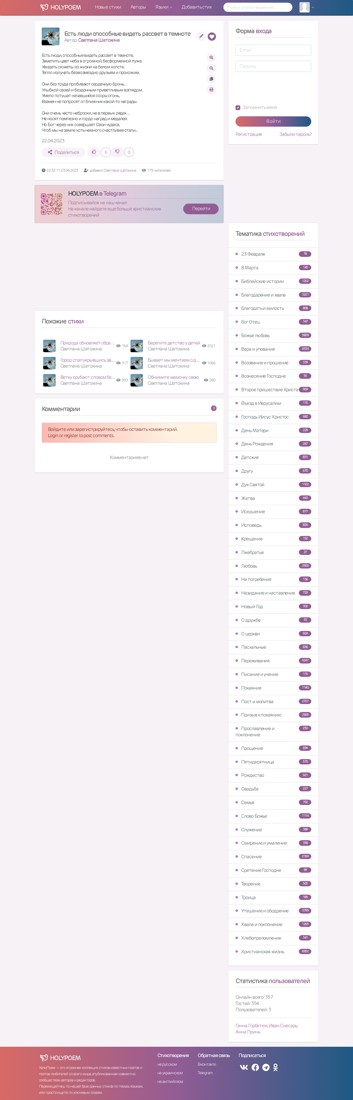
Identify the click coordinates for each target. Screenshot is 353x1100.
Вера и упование (273, 349)
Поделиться (63, 152)
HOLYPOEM (83, 193)
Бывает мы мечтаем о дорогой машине (188, 360)
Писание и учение (273, 674)
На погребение (273, 579)
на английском (170, 1081)
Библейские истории (273, 281)
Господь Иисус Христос (273, 417)
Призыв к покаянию (273, 715)
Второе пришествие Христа (273, 389)
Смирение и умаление (273, 843)
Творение (273, 884)
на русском (167, 1064)
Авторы (138, 7)
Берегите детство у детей (174, 343)
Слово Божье (273, 816)
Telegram (205, 1072)
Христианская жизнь (273, 951)
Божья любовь (273, 335)
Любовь (273, 566)
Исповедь (273, 525)
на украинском (170, 1072)
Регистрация (249, 134)
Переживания (273, 661)
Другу (273, 471)
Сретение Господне (273, 870)
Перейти (201, 208)
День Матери (273, 430)
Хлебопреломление (273, 938)
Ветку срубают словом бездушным (95, 377)
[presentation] (280, 88)
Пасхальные (273, 647)
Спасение (273, 856)
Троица (273, 897)
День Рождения (273, 444)
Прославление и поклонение (273, 731)
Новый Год (273, 606)
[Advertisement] (129, 269)
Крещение (273, 539)
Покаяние (273, 688)
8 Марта (273, 268)
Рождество (273, 775)
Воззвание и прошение (273, 363)
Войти (273, 121)
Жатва (273, 498)
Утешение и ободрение (273, 911)
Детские (273, 457)
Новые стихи (108, 7)
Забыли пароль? (295, 134)
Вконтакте (207, 1064)
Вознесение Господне (273, 376)
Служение (273, 830)
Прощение (273, 748)
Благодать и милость (273, 308)
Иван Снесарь (283, 1025)
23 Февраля (273, 254)
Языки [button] (162, 7)
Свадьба (273, 789)
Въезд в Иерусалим (273, 403)
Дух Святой (273, 484)
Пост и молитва (273, 701)
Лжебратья (273, 552)
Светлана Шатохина (99, 40)
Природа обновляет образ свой (91, 343)
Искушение (273, 511)
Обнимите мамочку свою (173, 377)
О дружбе (273, 620)
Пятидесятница (273, 762)
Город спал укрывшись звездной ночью (100, 360)
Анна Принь (248, 1032)
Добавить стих (197, 7)
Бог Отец (273, 322)
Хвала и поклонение (273, 924)
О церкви (273, 634)
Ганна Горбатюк (251, 1025)
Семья (273, 802)
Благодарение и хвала (273, 295)
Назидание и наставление (273, 593)
